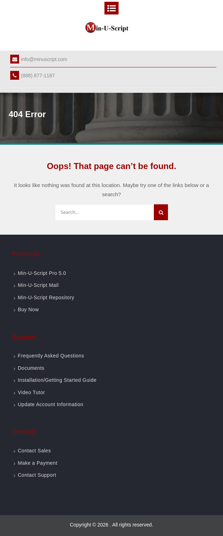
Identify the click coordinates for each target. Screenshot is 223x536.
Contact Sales (34, 450)
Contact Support (37, 475)
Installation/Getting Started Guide (57, 380)
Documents (31, 368)
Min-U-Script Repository (46, 297)
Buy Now (28, 309)
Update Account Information (50, 404)
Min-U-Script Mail (38, 285)
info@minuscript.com (38, 59)
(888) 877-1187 (32, 75)
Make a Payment (37, 463)
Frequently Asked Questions (51, 356)
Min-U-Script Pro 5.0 (42, 273)
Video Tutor (31, 392)
